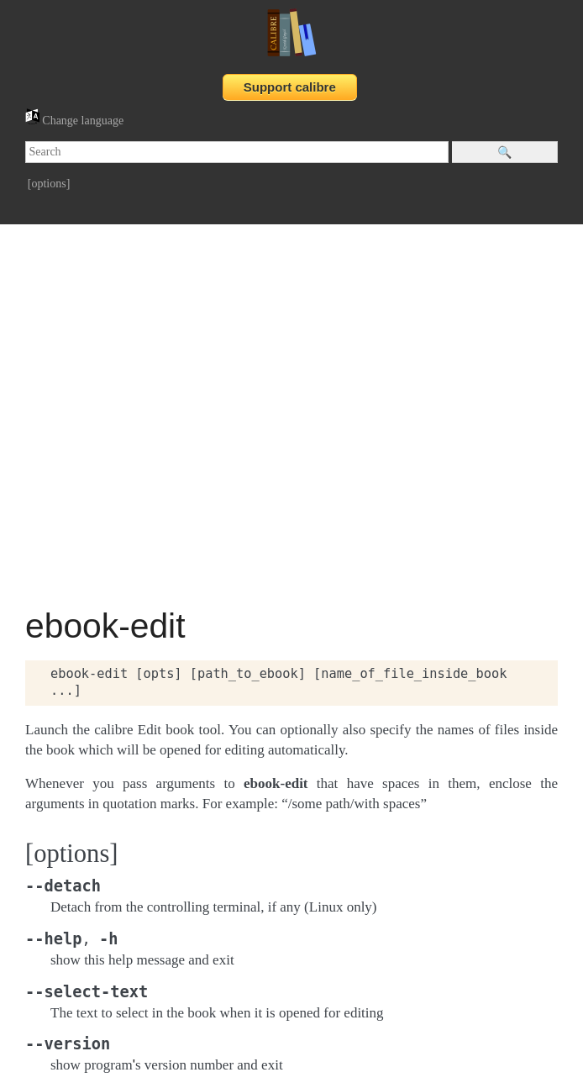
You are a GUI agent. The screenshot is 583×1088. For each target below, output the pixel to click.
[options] (49, 183)
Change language (74, 120)
